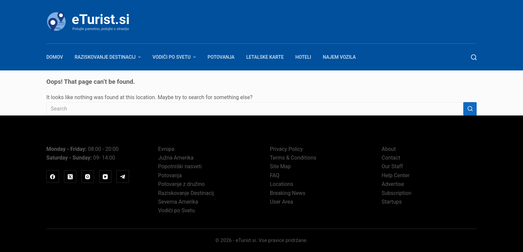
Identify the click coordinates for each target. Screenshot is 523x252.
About (389, 149)
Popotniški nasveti (179, 166)
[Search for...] (254, 108)
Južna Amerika (175, 158)
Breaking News (287, 193)
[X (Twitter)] (70, 176)
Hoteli (303, 57)
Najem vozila (339, 57)
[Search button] (470, 108)
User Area (281, 202)
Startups (392, 202)
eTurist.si (101, 19)
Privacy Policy (286, 149)
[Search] (474, 57)
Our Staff (392, 166)
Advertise (393, 184)
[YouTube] (105, 176)
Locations (281, 184)
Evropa (166, 149)
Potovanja (220, 57)
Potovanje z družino (181, 184)
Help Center (396, 175)
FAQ (275, 175)
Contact (391, 158)
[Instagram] (87, 176)
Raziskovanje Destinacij (109, 57)
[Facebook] (52, 176)
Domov (54, 57)
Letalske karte (265, 57)
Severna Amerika (178, 202)
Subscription (396, 193)
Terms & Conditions (293, 158)
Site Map (280, 166)
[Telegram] (122, 176)
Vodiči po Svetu (174, 57)
